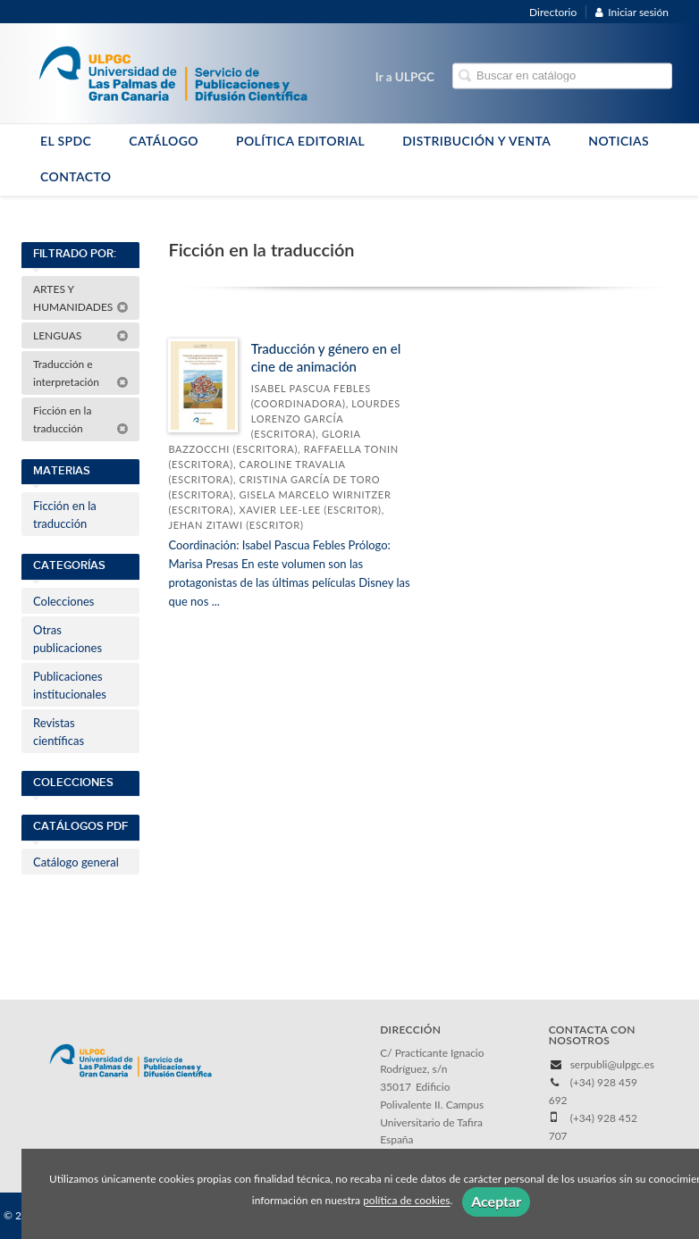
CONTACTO (76, 176)
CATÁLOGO (163, 140)
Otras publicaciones (67, 639)
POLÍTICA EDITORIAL (300, 140)
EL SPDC (65, 140)
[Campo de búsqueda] (562, 76)
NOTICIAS (618, 140)
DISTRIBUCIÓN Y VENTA (476, 140)
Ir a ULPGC (404, 77)
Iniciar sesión (632, 12)
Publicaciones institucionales (69, 685)
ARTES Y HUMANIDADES (81, 298)
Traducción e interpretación (81, 373)
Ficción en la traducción (81, 419)
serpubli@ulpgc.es (612, 1064)
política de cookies (406, 1201)
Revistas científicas (58, 732)
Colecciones (63, 601)
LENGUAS (81, 335)
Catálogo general (76, 862)
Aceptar (496, 1201)
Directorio (553, 12)
